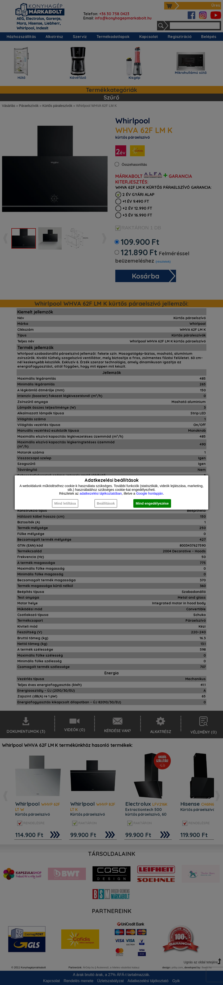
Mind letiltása (65, 503)
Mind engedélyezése (152, 503)
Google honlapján (149, 493)
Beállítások (106, 503)
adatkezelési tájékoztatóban (101, 493)
